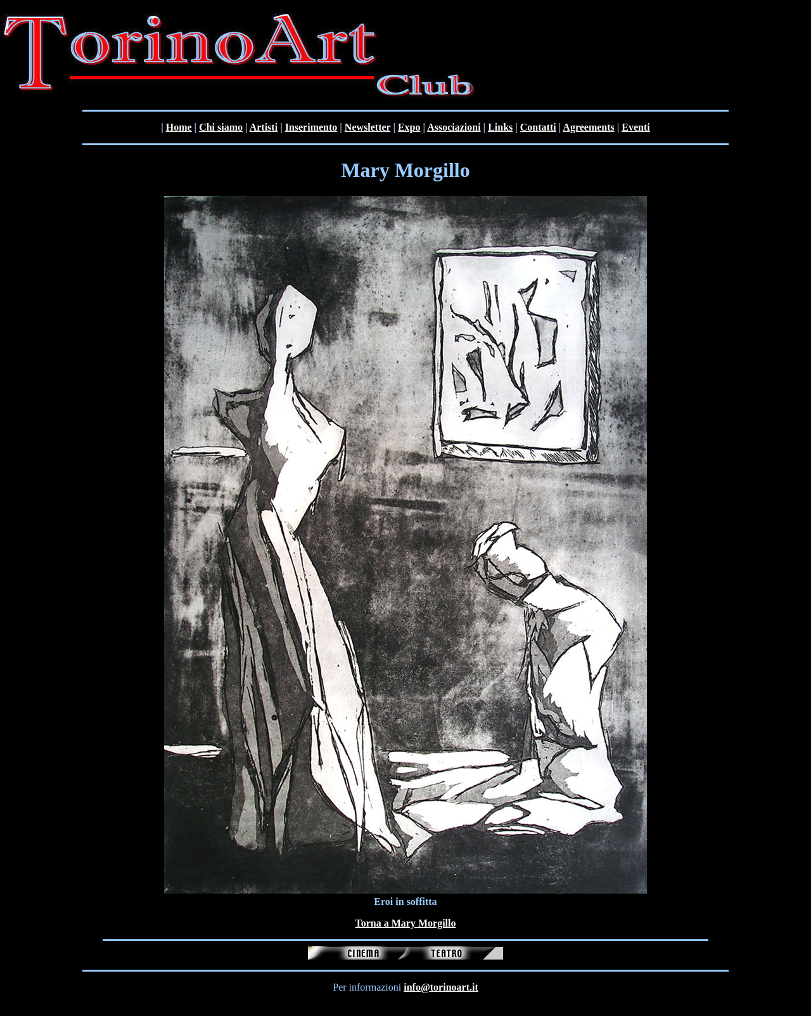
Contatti (538, 127)
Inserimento (311, 127)
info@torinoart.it (441, 987)
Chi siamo (221, 127)
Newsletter (368, 127)
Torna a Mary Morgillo (405, 923)
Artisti (264, 127)
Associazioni (453, 127)
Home (179, 127)
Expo (409, 127)
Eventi (635, 127)
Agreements (588, 127)
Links (500, 127)
